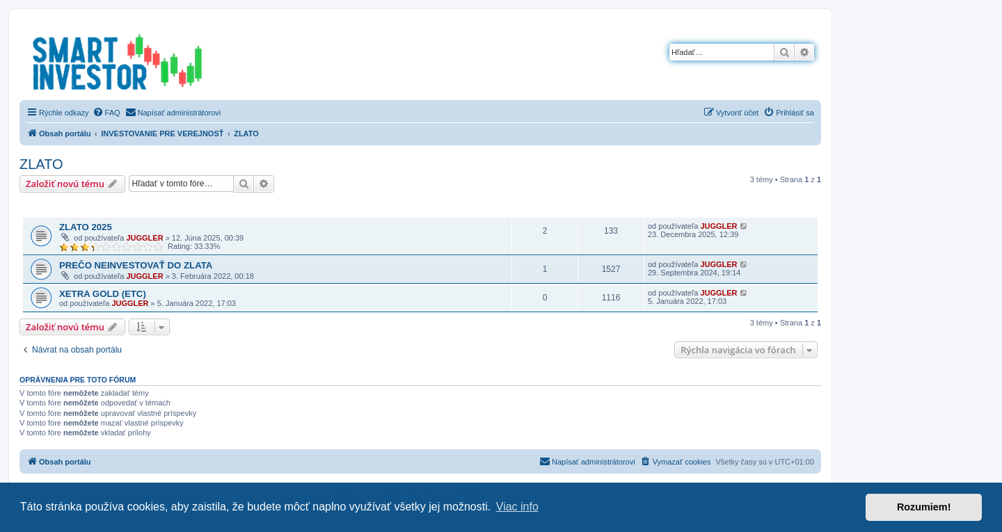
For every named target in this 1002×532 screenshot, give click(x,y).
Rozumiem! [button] (924, 507)
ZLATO (41, 164)
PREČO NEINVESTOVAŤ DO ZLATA (135, 265)
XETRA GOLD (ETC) (102, 294)
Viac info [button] (517, 507)
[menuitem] (106, 112)
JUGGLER (144, 238)
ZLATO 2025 (85, 227)
